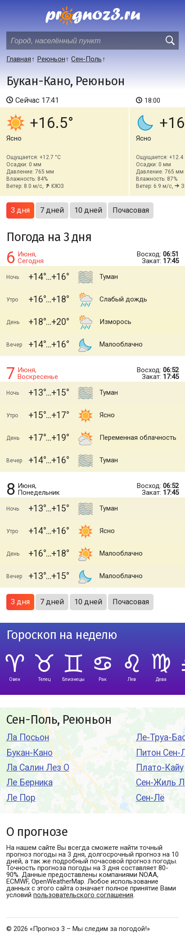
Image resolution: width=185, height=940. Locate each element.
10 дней (88, 210)
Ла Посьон (27, 737)
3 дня (20, 210)
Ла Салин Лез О (37, 767)
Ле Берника (29, 782)
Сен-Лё (150, 798)
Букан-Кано (29, 753)
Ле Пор (21, 798)
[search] (170, 41)
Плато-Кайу (160, 767)
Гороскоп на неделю (61, 635)
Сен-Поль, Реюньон (59, 720)
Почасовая (131, 210)
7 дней (52, 210)
